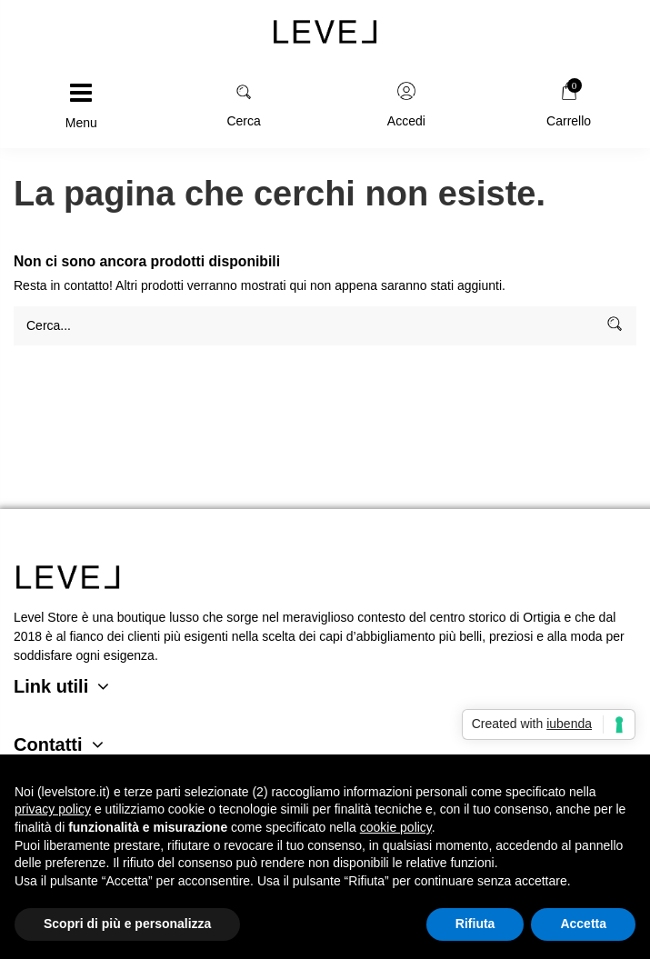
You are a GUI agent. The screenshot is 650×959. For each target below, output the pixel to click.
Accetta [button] (583, 923)
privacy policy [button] (53, 809)
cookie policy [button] (396, 827)
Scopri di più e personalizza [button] (127, 923)
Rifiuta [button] (475, 923)
